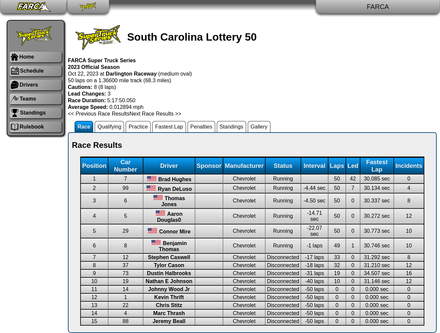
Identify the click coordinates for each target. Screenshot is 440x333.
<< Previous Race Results (98, 114)
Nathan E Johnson (169, 281)
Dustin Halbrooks (169, 273)
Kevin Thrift (169, 297)
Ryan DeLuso (175, 189)
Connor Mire (174, 231)
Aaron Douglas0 (170, 217)
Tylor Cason (169, 265)
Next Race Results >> (155, 114)
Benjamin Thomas (173, 246)
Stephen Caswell (169, 257)
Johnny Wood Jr (169, 289)
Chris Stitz (169, 305)
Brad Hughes (175, 179)
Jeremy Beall (168, 321)
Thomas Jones (173, 201)
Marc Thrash (169, 313)
